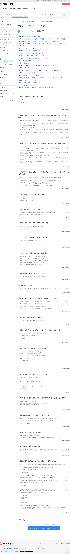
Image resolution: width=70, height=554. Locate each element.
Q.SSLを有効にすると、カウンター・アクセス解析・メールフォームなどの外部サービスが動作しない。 (43, 44)
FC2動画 (45, 0)
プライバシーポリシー (24, 548)
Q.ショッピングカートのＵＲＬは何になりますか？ (32, 55)
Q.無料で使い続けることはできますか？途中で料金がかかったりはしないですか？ (40, 77)
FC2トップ (39, 0)
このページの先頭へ (66, 552)
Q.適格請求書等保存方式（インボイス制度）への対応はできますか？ (37, 87)
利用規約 (62, 543)
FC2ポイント (15, 17)
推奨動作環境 (25, 8)
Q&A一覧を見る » (66, 109)
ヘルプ (40, 543)
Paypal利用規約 (26, 423)
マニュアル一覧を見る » (9, 100)
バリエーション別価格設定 (36, 308)
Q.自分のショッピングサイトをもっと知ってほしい (32, 73)
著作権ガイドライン (35, 548)
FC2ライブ (50, 0)
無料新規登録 (66, 3)
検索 (64, 14)
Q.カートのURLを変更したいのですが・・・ (30, 85)
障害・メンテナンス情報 (15, 8)
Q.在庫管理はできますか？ (26, 63)
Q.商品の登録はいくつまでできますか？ (29, 50)
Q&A (38, 21)
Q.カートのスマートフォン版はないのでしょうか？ (32, 75)
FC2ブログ (56, 0)
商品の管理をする (31, 320)
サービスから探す (4, 8)
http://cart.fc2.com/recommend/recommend (29, 340)
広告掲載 (43, 548)
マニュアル (34, 333)
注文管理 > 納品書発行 (32, 507)
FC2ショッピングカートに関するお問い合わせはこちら (43, 528)
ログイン (58, 3)
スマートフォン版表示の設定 (26, 381)
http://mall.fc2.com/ (24, 360)
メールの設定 (30, 490)
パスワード (21, 17)
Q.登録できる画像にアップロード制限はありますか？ (33, 53)
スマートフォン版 (9, 61)
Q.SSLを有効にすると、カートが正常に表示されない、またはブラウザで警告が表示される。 (43, 39)
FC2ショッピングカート (29, 21)
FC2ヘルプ (20, 21)
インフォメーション (48, 543)
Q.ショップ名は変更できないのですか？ (29, 82)
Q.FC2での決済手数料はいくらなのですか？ (30, 60)
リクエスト (56, 543)
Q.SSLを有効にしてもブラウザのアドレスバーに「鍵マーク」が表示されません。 (40, 41)
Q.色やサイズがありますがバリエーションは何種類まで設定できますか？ (38, 65)
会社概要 (16, 548)
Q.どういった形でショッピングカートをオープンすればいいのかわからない (38, 70)
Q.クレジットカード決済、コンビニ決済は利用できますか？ (34, 58)
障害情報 (68, 543)
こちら (25, 102)
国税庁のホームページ (40, 467)
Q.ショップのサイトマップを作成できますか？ (31, 48)
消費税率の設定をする (32, 475)
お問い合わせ (33, 8)
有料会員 (26, 17)
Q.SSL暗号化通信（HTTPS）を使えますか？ (30, 36)
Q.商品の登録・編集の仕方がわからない (29, 68)
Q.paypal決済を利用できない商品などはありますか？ (33, 80)
